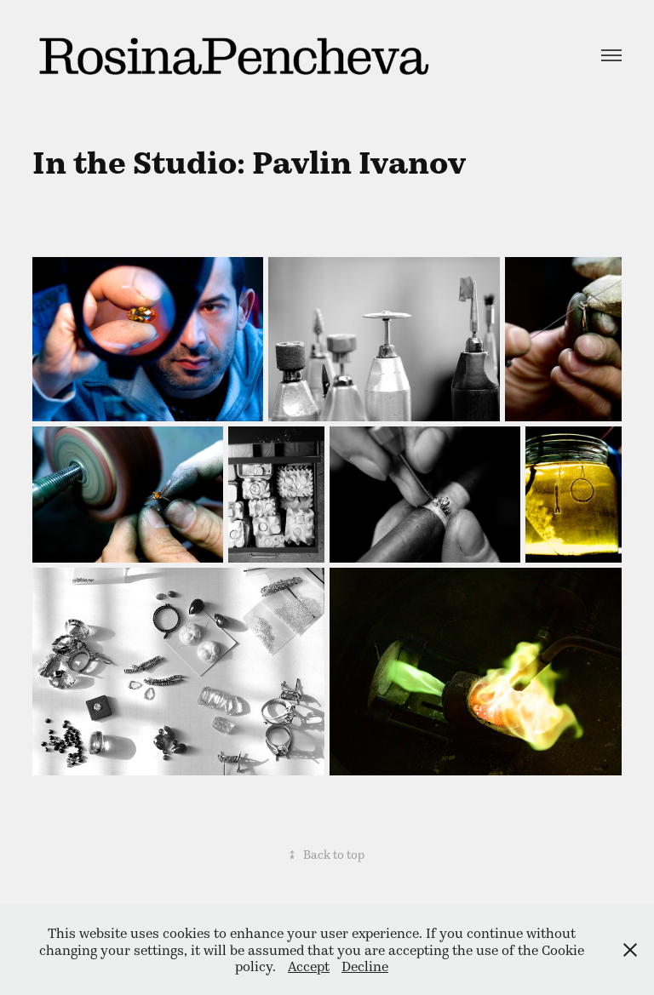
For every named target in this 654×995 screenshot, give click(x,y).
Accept (309, 966)
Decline (364, 966)
